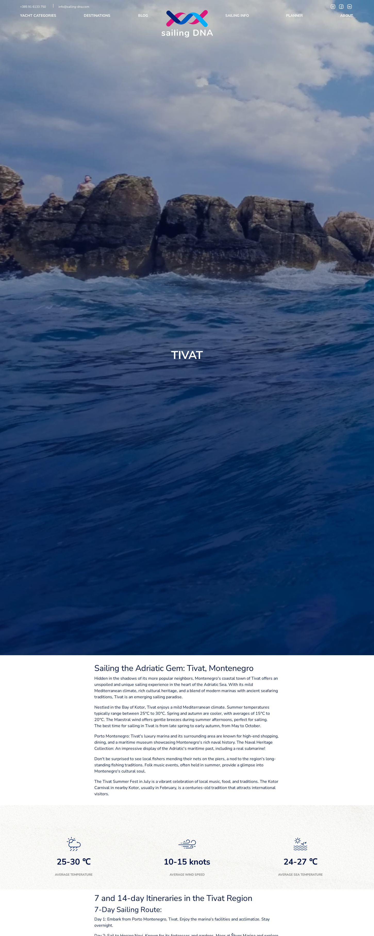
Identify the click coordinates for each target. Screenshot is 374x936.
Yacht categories (38, 15)
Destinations (97, 15)
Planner (295, 15)
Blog (143, 15)
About (347, 15)
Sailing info (237, 15)
